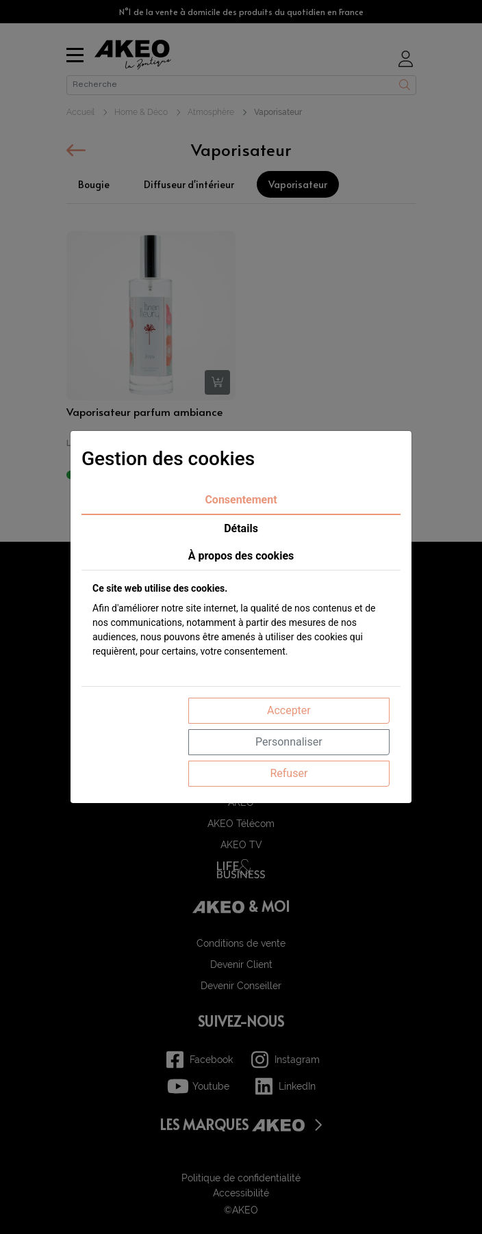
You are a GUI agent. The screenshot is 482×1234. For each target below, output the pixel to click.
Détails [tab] (241, 528)
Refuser (288, 773)
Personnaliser (288, 741)
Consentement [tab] (241, 499)
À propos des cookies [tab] (241, 555)
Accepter (289, 710)
